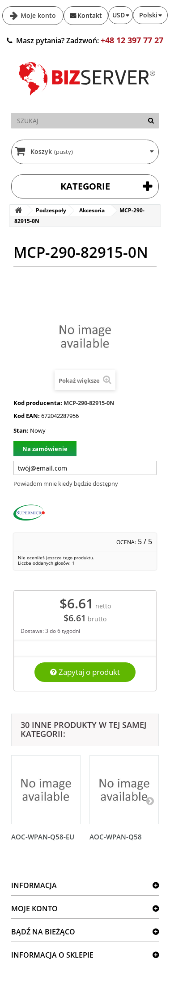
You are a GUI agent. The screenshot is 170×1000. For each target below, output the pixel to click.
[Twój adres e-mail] (85, 468)
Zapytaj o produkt (85, 672)
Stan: (21, 430)
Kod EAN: (26, 416)
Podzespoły (51, 210)
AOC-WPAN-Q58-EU (42, 836)
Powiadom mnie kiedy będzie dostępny (65, 483)
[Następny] (149, 800)
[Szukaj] (151, 120)
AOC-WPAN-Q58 (115, 836)
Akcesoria (92, 210)
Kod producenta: (37, 403)
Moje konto (37, 15)
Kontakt (89, 15)
